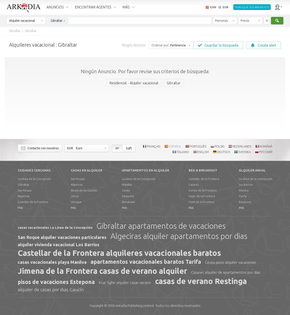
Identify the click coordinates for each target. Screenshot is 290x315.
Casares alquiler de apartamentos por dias (225, 272)
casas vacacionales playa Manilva (52, 262)
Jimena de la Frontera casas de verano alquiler (102, 270)
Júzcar (75, 196)
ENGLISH (203, 152)
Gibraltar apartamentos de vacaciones (161, 225)
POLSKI (219, 146)
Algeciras (23, 196)
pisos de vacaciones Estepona (56, 282)
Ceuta (126, 190)
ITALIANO (182, 152)
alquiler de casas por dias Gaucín (51, 289)
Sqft (129, 148)
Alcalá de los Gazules (84, 190)
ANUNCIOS (55, 7)
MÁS (126, 7)
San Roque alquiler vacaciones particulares (62, 237)
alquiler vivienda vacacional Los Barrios (58, 244)
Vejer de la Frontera (202, 196)
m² (117, 148)
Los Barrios (246, 184)
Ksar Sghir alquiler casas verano (125, 282)
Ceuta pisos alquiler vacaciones (230, 262)
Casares (194, 184)
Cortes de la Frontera (203, 190)
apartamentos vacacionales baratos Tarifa (146, 262)
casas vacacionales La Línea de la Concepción (55, 227)
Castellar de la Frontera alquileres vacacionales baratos (119, 252)
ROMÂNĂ (265, 146)
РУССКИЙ (265, 152)
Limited (134, 305)
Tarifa (242, 196)
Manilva (127, 184)
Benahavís (128, 201)
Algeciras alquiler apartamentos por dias (178, 236)
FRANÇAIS (153, 146)
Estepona (128, 196)
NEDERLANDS (241, 146)
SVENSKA (244, 152)
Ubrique (76, 201)
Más (20, 207)
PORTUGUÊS (197, 146)
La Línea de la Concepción (34, 178)
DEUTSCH (223, 152)
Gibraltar (23, 184)
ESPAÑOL (174, 146)
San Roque (25, 190)
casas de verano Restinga (201, 281)
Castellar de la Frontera (33, 201)
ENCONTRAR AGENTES (93, 7)
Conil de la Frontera (201, 201)
